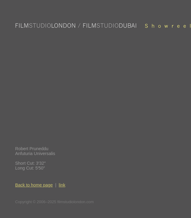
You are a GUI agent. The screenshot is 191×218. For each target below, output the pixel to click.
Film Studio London (103, 25)
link (62, 185)
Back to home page (34, 185)
